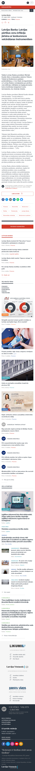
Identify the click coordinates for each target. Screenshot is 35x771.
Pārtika (5, 211)
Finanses (17, 19)
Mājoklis (22, 565)
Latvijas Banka (6, 15)
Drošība (22, 588)
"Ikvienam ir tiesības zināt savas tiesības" (16, 751)
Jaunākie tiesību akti (19, 654)
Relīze (9, 19)
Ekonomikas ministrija (9, 215)
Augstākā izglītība (14, 254)
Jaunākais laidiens (18, 675)
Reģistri (8, 619)
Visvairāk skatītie (18, 656)
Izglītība (8, 523)
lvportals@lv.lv (11, 731)
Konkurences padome (24, 215)
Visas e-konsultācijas (10, 635)
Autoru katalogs (17, 698)
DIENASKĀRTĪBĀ (6, 7)
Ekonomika (15, 206)
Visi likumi (16, 659)
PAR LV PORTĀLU (6, 718)
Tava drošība (8, 544)
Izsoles (15, 677)
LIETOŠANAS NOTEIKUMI (8, 720)
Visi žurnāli (16, 700)
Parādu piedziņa (10, 604)
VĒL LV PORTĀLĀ (7, 486)
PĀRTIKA (4, 291)
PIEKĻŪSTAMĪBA (6, 722)
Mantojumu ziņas (18, 679)
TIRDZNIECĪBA (6, 292)
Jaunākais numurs (18, 696)
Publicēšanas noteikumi (11, 188)
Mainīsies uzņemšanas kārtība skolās (15, 529)
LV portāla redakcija (9, 728)
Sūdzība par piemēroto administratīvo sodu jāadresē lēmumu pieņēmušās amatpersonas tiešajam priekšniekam (17, 627)
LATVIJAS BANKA (7, 235)
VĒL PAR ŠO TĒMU (7, 281)
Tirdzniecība (14, 211)
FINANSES (4, 286)
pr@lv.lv (14, 733)
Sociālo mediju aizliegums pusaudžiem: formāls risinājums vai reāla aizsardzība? (22, 571)
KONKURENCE (6, 289)
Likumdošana (18, 556)
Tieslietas (8, 631)
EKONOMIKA (5, 288)
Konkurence (25, 206)
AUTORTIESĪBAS (6, 724)
